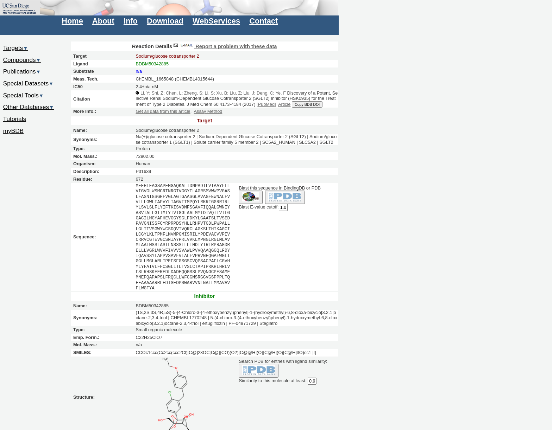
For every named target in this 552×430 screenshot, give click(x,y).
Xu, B (221, 93)
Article (284, 104)
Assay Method (208, 111)
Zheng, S (193, 93)
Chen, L (174, 93)
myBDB (13, 130)
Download (165, 21)
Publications (22, 71)
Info (131, 21)
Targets (15, 47)
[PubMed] (266, 104)
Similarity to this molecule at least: (272, 380)
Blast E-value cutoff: (258, 207)
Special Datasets (28, 83)
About (103, 21)
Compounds (22, 59)
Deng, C (265, 93)
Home (72, 21)
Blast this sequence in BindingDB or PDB (279, 188)
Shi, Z (157, 93)
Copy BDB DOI (307, 104)
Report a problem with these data (224, 46)
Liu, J (248, 93)
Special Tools (23, 95)
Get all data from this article (163, 111)
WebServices (216, 21)
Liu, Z (235, 93)
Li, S (209, 93)
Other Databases (28, 106)
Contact (263, 21)
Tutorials (14, 118)
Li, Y (144, 93)
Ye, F (281, 93)
